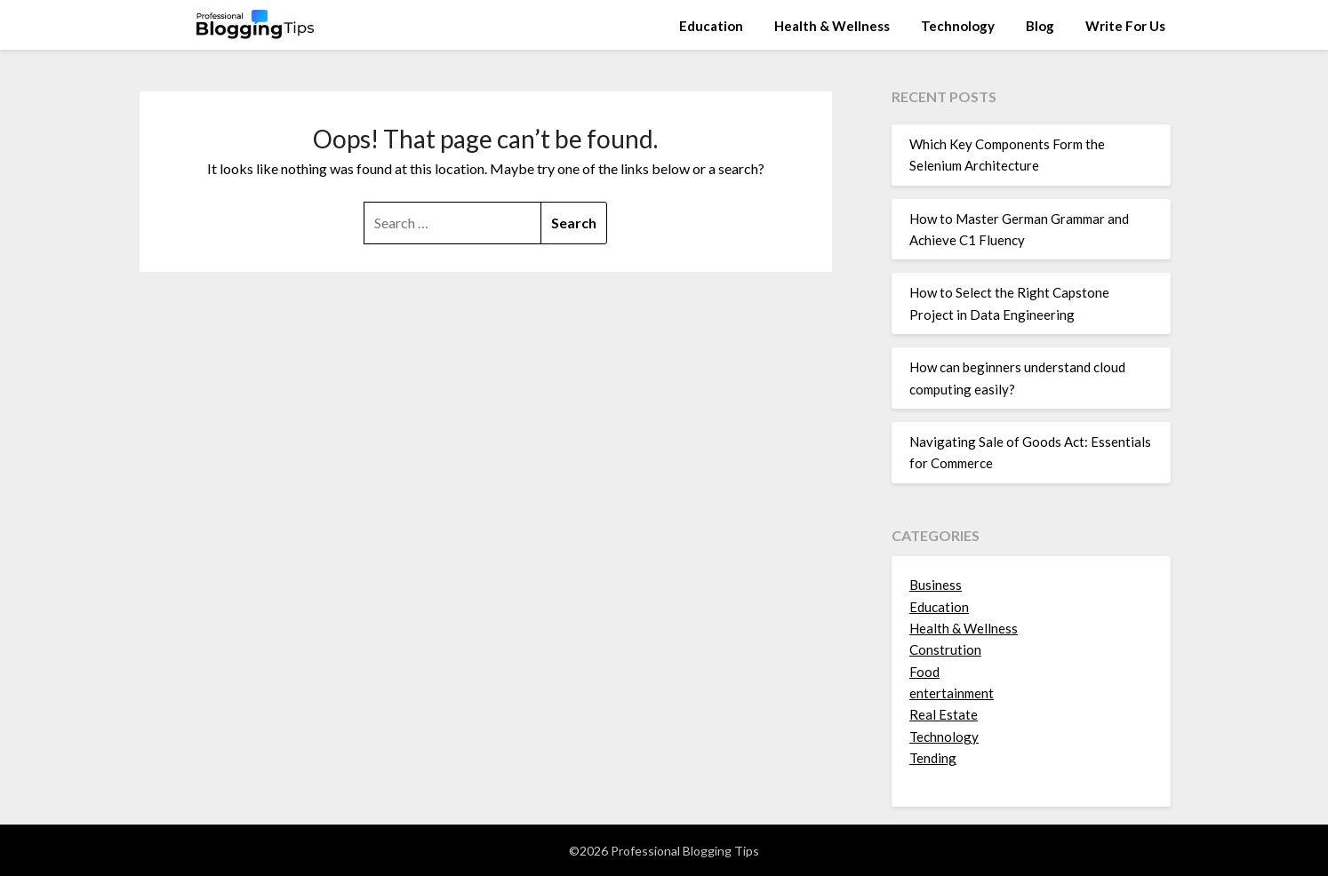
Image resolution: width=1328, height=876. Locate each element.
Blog (1040, 26)
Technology (958, 26)
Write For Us (1125, 26)
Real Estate (943, 714)
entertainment (951, 693)
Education (711, 26)
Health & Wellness (832, 26)
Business (935, 585)
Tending (932, 758)
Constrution (945, 649)
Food (924, 672)
